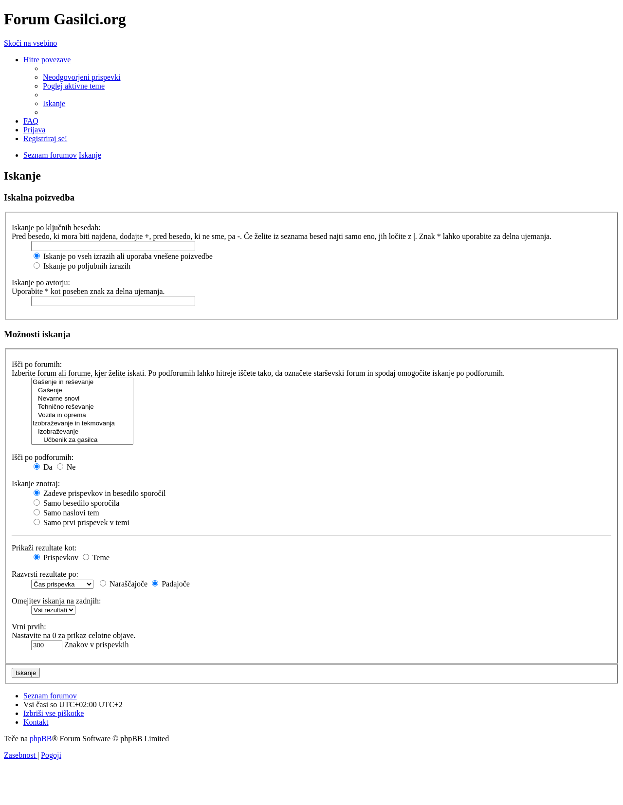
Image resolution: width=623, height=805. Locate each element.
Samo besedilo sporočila (76, 503)
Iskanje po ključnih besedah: (56, 227)
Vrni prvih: (29, 626)
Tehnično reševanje (82, 407)
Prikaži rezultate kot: (44, 548)
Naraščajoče (123, 584)
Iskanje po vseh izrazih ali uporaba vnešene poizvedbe (123, 256)
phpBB (41, 738)
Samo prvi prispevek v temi (81, 522)
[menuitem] (82, 77)
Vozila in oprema (82, 415)
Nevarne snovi (82, 399)
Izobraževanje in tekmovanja (82, 424)
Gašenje (82, 390)
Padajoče (171, 584)
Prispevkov (56, 557)
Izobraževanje (82, 432)
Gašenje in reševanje (82, 382)
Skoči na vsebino (30, 43)
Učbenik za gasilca (82, 440)
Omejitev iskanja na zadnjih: (56, 601)
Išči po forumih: (37, 364)
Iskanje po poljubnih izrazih (82, 266)
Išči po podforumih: (42, 457)
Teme (96, 557)
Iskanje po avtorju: (41, 282)
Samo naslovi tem (66, 513)
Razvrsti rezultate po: (45, 574)
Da (43, 467)
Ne (66, 467)
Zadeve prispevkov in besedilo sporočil (100, 493)
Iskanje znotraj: (36, 483)
